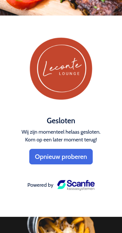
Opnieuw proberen (61, 157)
